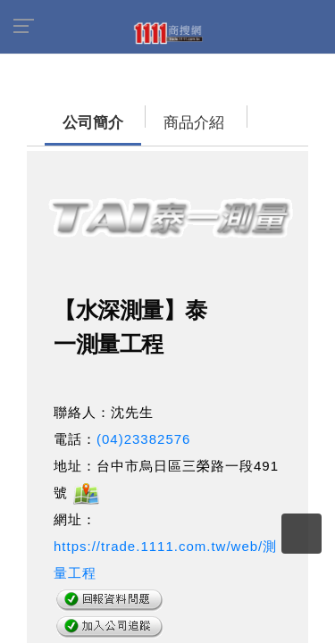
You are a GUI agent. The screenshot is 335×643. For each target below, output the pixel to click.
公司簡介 (58, 113)
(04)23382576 (143, 430)
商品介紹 (138, 113)
